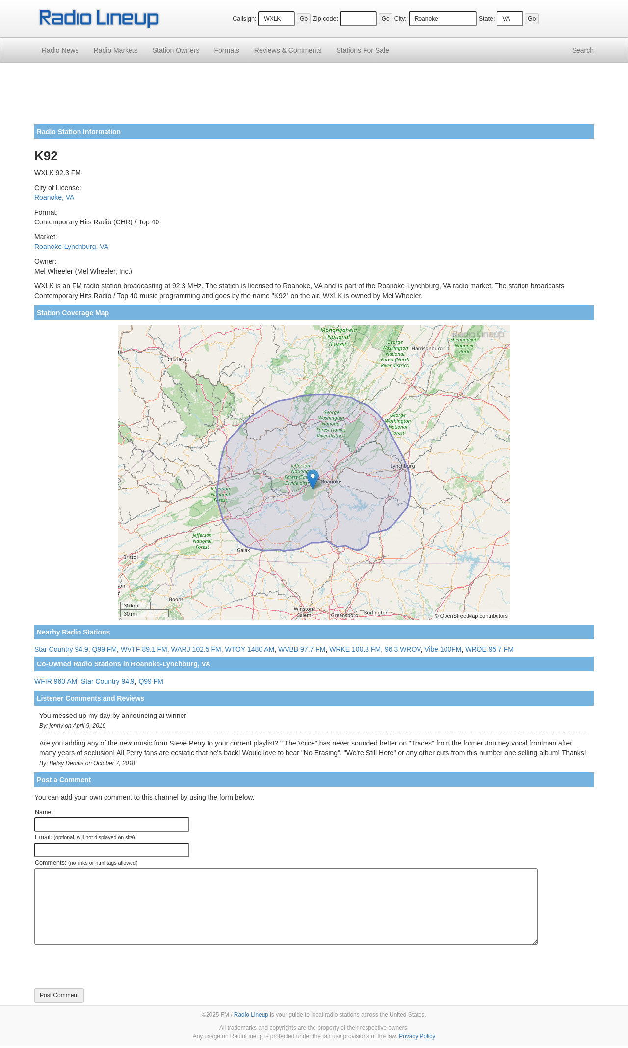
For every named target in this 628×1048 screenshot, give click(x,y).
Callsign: (244, 18)
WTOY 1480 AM (250, 649)
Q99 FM (104, 649)
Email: (85, 837)
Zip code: (325, 18)
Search (583, 50)
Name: (44, 812)
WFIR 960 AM (55, 681)
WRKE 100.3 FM (355, 649)
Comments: (86, 862)
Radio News (60, 50)
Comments (288, 50)
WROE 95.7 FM (489, 649)
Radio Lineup (251, 1014)
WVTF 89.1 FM (144, 649)
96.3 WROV (402, 649)
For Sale (363, 50)
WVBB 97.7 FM (301, 649)
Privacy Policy (417, 1036)
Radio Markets (115, 50)
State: (487, 18)
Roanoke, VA (54, 197)
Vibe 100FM (442, 649)
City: (400, 18)
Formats (226, 50)
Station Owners (176, 50)
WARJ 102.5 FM (196, 649)
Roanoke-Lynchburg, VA (71, 246)
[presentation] (108, 966)
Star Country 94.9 (61, 649)
